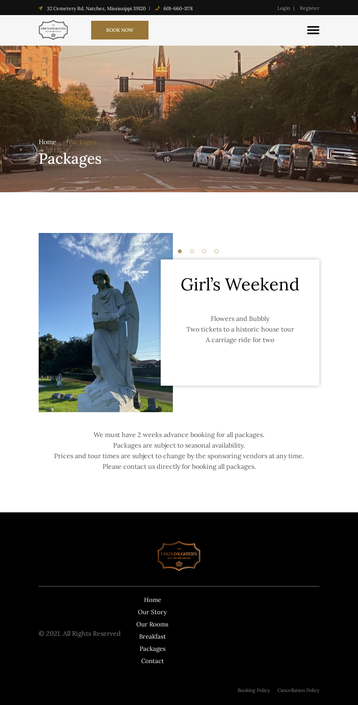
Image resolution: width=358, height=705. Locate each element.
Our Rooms (152, 624)
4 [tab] (216, 251)
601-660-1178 (178, 8)
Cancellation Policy (298, 690)
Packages (82, 141)
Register (309, 8)
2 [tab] (192, 251)
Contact (152, 661)
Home (48, 141)
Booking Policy (254, 690)
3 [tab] (204, 251)
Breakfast (152, 636)
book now (119, 30)
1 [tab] (180, 251)
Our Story (152, 612)
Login (283, 8)
